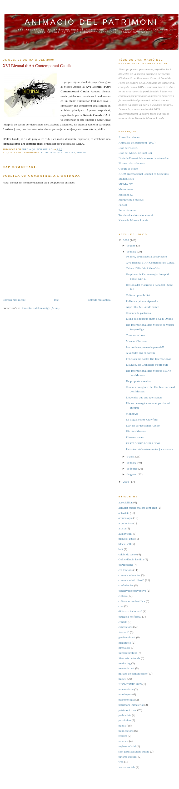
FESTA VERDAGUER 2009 (143, 443)
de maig (132, 251)
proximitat (124, 720)
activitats (48, 152)
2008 (126, 481)
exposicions (66, 152)
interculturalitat (127, 652)
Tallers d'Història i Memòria (143, 268)
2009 (126, 240)
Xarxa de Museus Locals (133, 220)
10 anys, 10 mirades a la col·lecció (146, 256)
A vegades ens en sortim (140, 352)
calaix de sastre (127, 554)
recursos (123, 741)
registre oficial (127, 746)
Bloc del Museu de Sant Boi (135, 152)
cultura (122, 595)
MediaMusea (126, 178)
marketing (124, 663)
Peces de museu (127, 210)
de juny (131, 245)
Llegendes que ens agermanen (144, 397)
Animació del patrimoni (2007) (137, 142)
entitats (122, 621)
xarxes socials (126, 767)
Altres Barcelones (129, 137)
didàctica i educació (130, 611)
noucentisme (125, 689)
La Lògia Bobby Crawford (141, 419)
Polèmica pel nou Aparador (142, 301)
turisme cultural (127, 756)
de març (132, 462)
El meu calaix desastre (131, 163)
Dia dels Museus (136, 431)
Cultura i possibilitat (138, 295)
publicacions (125, 730)
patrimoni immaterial (131, 704)
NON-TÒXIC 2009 (130, 684)
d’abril (131, 456)
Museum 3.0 (125, 194)
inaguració (124, 642)
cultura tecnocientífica (131, 601)
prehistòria (124, 715)
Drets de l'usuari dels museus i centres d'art (144, 158)
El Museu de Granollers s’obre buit (147, 364)
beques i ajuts (126, 538)
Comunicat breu (135, 335)
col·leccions (125, 569)
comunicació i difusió (131, 580)
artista (122, 528)
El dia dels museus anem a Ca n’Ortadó (149, 318)
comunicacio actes (129, 575)
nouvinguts (125, 694)
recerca (122, 735)
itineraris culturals (129, 658)
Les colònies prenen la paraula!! (145, 347)
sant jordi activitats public (133, 751)
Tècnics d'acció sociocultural (135, 215)
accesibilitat (125, 502)
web (120, 761)
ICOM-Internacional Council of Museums (143, 173)
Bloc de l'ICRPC (128, 147)
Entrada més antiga (99, 299)
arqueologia (125, 517)
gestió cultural (126, 637)
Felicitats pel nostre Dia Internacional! (149, 358)
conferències (125, 585)
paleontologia (126, 699)
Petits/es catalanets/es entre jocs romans (149, 449)
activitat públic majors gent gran (137, 507)
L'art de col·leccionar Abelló (143, 425)
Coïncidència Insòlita (131, 559)
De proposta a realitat (138, 381)
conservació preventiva (132, 590)
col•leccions (125, 564)
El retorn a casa (135, 437)
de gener (132, 474)
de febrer (132, 468)
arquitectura (125, 523)
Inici (56, 299)
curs (120, 606)
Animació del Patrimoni (91, 22)
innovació (124, 647)
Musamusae (125, 189)
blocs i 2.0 (124, 543)
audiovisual (125, 533)
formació (123, 632)
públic (122, 725)
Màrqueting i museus (130, 199)
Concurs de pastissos (138, 312)
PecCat (122, 204)
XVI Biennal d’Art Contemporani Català (150, 262)
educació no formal (129, 616)
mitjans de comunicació (132, 673)
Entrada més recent (14, 299)
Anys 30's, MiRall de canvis (142, 306)
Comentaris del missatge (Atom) (40, 307)
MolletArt (132, 413)
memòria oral (126, 668)
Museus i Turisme (136, 341)
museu (81, 152)
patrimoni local (127, 710)
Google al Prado (128, 168)
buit (120, 549)
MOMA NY (125, 184)
